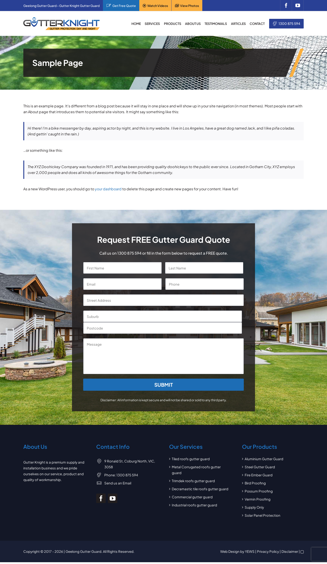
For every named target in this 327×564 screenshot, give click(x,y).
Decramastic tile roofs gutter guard (200, 489)
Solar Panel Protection (262, 515)
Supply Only (254, 507)
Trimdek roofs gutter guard (193, 481)
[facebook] (286, 5)
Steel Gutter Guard (260, 467)
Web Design (230, 551)
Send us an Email (117, 483)
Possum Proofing (259, 491)
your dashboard (108, 189)
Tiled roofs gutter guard (191, 459)
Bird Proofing (255, 483)
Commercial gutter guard (192, 497)
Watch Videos (157, 6)
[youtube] (298, 5)
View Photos (189, 6)
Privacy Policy (268, 551)
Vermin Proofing (257, 499)
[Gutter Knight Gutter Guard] (61, 19)
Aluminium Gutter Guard (264, 459)
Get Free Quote (124, 6)
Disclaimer (289, 551)
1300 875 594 (289, 23)
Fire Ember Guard (258, 475)
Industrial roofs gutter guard (194, 505)
